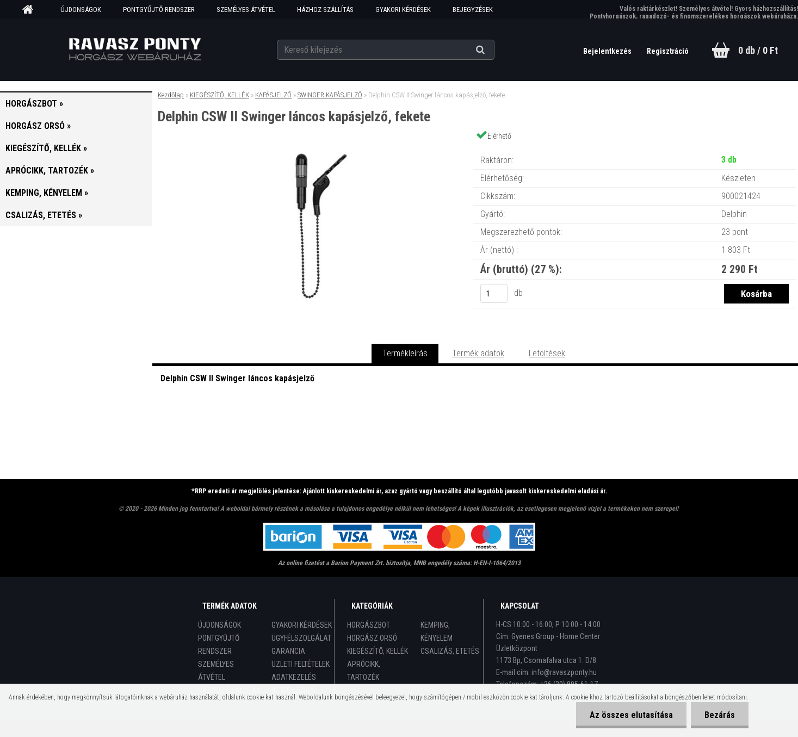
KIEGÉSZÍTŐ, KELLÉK (219, 95)
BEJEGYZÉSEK (473, 9)
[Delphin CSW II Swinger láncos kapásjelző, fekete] (313, 149)
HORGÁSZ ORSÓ (372, 638)
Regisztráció (668, 51)
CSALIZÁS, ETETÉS (449, 651)
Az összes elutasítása (631, 715)
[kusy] (494, 293)
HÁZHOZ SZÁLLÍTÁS (325, 9)
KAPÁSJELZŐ (273, 95)
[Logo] (134, 49)
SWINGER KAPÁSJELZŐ (330, 95)
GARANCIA (288, 651)
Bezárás (719, 715)
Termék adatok (478, 353)
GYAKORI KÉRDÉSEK (403, 9)
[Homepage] (31, 9)
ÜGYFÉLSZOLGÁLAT (301, 638)
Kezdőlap (171, 95)
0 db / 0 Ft (758, 50)
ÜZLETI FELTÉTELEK (300, 664)
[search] (493, 50)
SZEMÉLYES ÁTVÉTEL (245, 9)
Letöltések (547, 353)
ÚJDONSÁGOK (80, 9)
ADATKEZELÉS (293, 677)
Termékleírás (405, 353)
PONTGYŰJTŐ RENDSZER (159, 9)
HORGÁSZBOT (368, 625)
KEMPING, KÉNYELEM (436, 631)
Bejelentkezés (608, 51)
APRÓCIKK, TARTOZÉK (363, 671)
